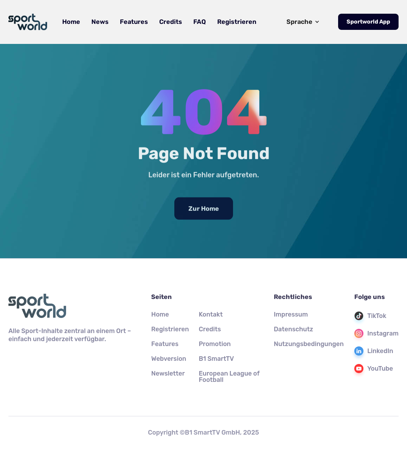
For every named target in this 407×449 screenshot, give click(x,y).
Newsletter (168, 373)
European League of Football (229, 377)
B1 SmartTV (216, 359)
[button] (303, 22)
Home (71, 22)
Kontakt (210, 314)
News (100, 22)
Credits (170, 22)
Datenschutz (293, 329)
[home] (27, 22)
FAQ (199, 22)
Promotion (215, 344)
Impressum (291, 314)
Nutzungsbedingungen (309, 344)
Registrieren (236, 22)
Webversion (168, 359)
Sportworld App (368, 21)
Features (134, 22)
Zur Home (203, 212)
